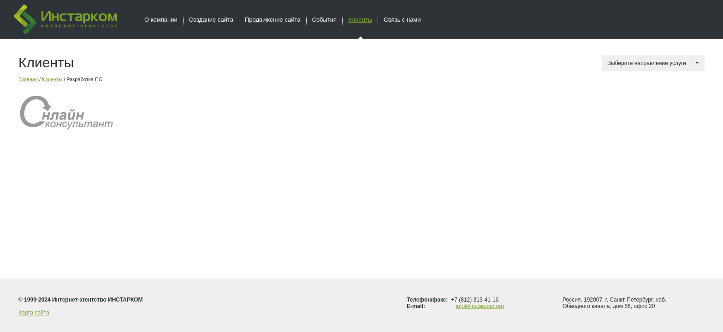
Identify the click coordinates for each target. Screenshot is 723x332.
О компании (161, 19)
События (324, 19)
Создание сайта (211, 19)
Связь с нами (402, 19)
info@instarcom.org (480, 306)
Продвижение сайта (273, 19)
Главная (28, 79)
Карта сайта (33, 312)
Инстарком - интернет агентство (65, 19)
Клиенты (52, 79)
